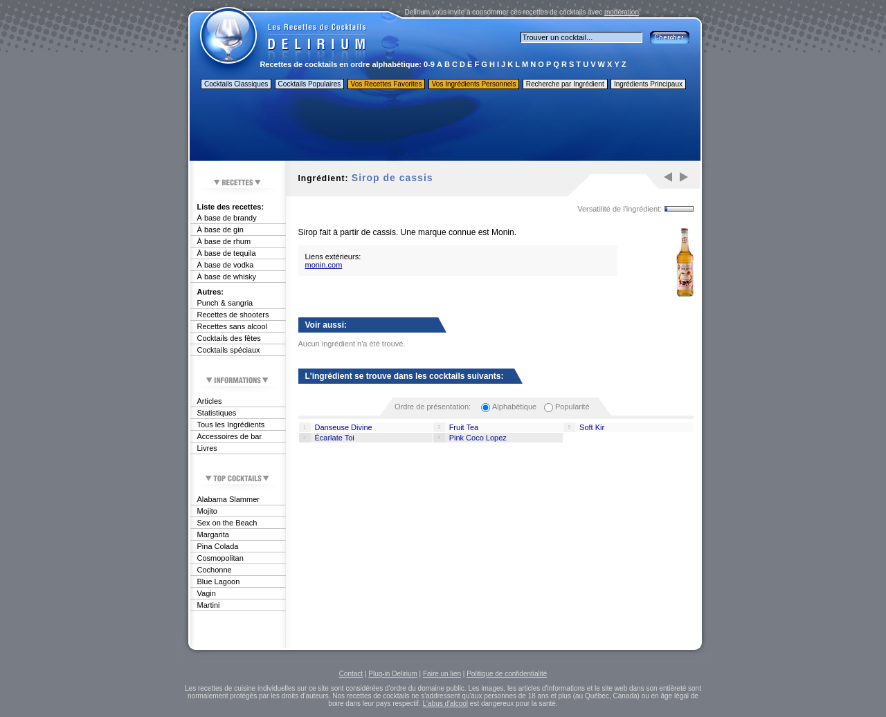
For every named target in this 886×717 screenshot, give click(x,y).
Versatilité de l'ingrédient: (619, 209)
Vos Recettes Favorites (386, 84)
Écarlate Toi (334, 438)
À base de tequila (226, 253)
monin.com (324, 265)
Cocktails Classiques (236, 84)
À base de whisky (227, 276)
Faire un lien (442, 674)
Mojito (207, 511)
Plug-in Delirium (392, 674)
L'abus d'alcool (446, 703)
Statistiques (217, 413)
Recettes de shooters (233, 314)
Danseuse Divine (343, 427)
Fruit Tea (464, 427)
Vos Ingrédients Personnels (474, 84)
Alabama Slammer (228, 499)
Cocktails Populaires (309, 84)
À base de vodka (225, 265)
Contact (351, 674)
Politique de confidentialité (507, 674)
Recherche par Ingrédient (565, 84)
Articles (209, 401)
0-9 (429, 64)
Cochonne (214, 570)
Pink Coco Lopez (478, 438)
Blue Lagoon (218, 581)
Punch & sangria (225, 303)
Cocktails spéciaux (228, 350)
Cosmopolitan (220, 558)
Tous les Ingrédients (231, 424)
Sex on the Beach (227, 523)
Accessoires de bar (229, 436)
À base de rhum (224, 241)
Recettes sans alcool (232, 326)
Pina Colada (218, 546)
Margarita (213, 534)
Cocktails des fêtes (229, 338)
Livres (207, 448)
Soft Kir (591, 427)
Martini (208, 605)
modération (621, 12)
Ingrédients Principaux (648, 84)
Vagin (206, 593)
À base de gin (220, 229)
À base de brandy (227, 218)
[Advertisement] (444, 126)
